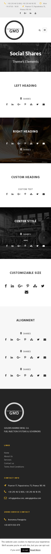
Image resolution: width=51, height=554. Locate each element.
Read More (35, 550)
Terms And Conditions (14, 467)
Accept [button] (25, 550)
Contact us (9, 463)
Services (7, 460)
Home (6, 453)
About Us (8, 456)
